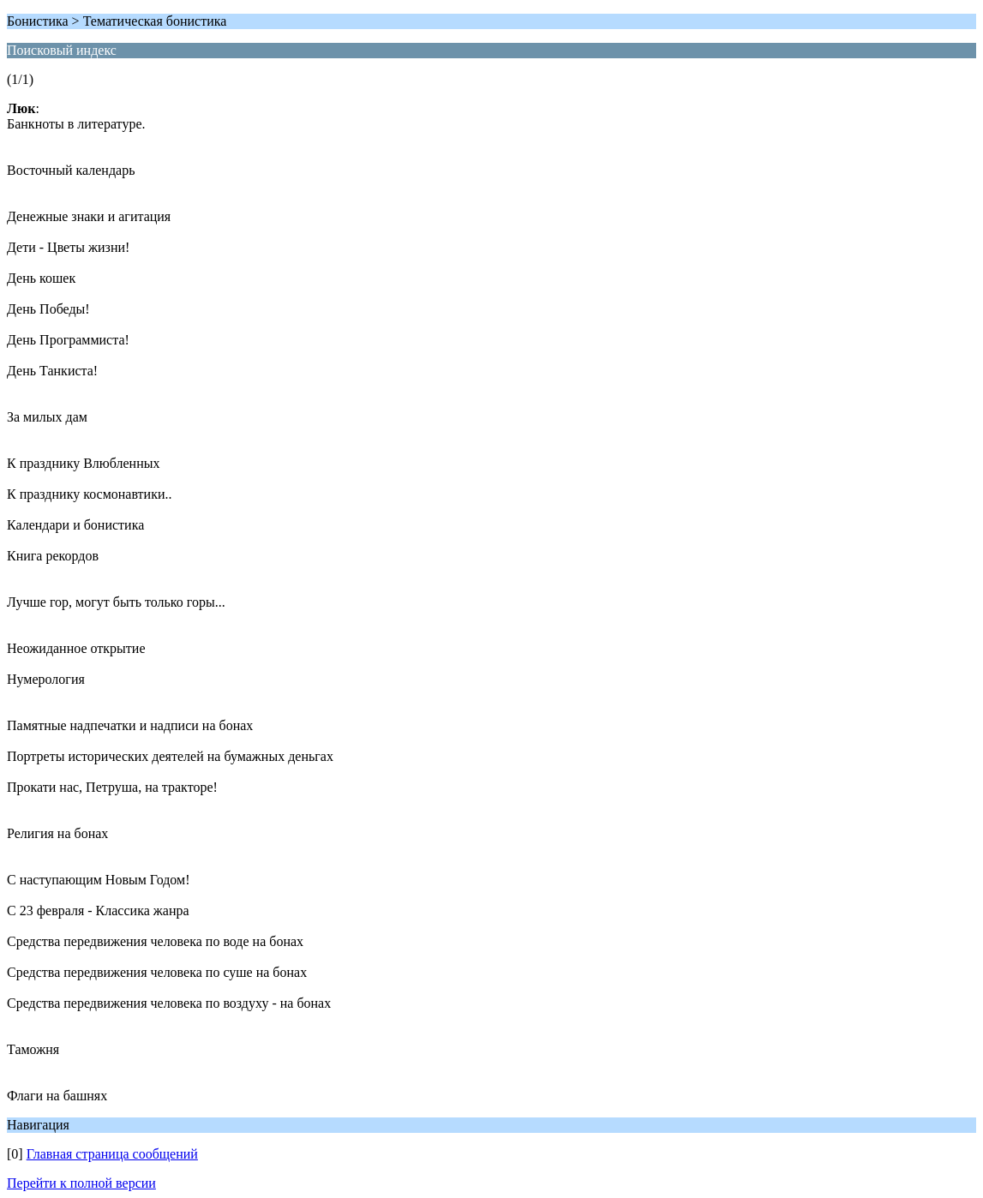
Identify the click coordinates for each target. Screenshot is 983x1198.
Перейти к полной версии (81, 1183)
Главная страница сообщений (112, 1154)
